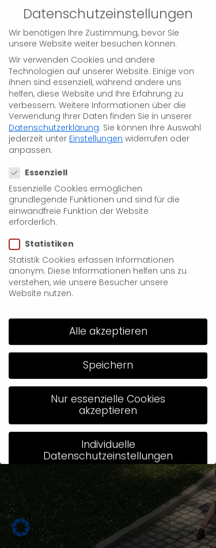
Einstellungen (96, 129)
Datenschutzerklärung (54, 118)
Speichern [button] (108, 356)
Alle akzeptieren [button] (108, 321)
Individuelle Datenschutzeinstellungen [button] (108, 440)
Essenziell (43, 163)
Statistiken (46, 234)
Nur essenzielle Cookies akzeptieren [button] (108, 395)
